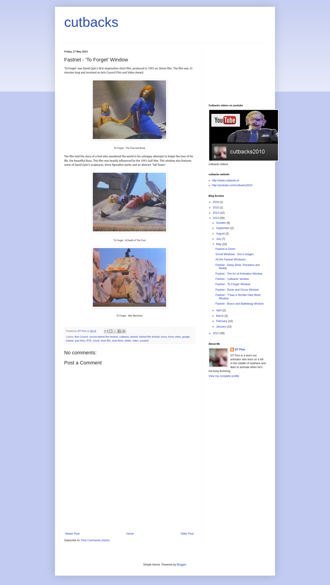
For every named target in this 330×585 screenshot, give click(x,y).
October (221, 222)
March (220, 315)
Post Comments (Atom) (95, 540)
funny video (174, 336)
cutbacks (91, 22)
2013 (216, 218)
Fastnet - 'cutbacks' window (232, 279)
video (135, 340)
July (219, 239)
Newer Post (72, 533)
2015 (216, 207)
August (221, 233)
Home (130, 533)
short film (106, 340)
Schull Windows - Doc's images (234, 254)
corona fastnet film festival (103, 336)
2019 (216, 202)
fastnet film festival (149, 336)
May (219, 244)
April (219, 310)
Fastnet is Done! (225, 249)
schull (96, 340)
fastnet (134, 336)
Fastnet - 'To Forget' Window (232, 284)
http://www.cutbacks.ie (225, 180)
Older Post (187, 533)
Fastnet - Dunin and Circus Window (237, 289)
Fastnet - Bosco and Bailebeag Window (239, 303)
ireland (69, 340)
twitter (128, 340)
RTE (89, 340)
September (223, 228)
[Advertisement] (129, 497)
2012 (216, 333)
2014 (216, 212)
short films (117, 340)
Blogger (181, 564)
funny (164, 336)
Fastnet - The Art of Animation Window (238, 273)
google (186, 336)
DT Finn (240, 349)
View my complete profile (224, 376)
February (222, 321)
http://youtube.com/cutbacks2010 (232, 185)
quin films (80, 340)
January (221, 326)
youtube (144, 340)
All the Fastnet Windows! (230, 259)
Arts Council (81, 336)
